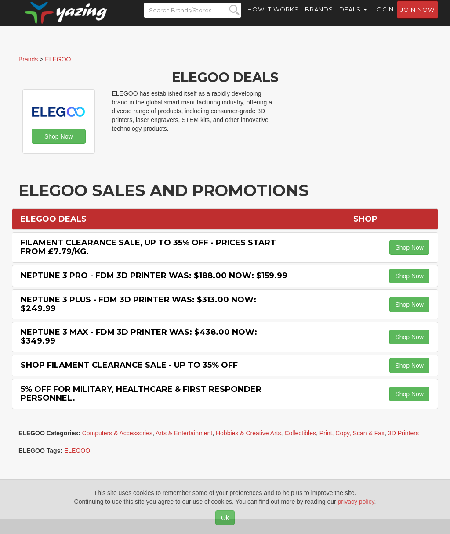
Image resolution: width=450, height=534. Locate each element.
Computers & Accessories (117, 433)
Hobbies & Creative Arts (248, 433)
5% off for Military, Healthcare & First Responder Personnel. (141, 393)
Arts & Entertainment (184, 433)
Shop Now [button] (58, 136)
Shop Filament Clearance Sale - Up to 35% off (129, 365)
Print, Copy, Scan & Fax (352, 433)
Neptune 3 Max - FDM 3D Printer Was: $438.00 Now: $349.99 (139, 336)
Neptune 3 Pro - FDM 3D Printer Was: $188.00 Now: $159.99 (154, 275)
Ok (225, 517)
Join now (417, 18)
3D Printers (403, 433)
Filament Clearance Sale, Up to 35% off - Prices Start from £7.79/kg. (148, 247)
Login (383, 17)
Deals (353, 17)
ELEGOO (77, 450)
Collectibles (300, 433)
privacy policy (356, 501)
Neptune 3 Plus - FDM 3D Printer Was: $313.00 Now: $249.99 (138, 304)
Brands (319, 17)
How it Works (273, 17)
